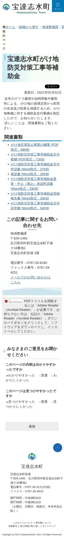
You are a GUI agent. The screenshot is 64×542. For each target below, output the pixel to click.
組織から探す (29, 27)
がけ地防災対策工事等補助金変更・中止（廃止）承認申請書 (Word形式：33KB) (34, 183)
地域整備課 (50, 27)
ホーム (10, 27)
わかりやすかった (20, 375)
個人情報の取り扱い (30, 526)
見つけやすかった (20, 401)
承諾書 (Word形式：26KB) (30, 174)
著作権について (43, 523)
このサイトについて (23, 523)
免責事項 (12, 526)
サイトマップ (49, 526)
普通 (43, 375)
